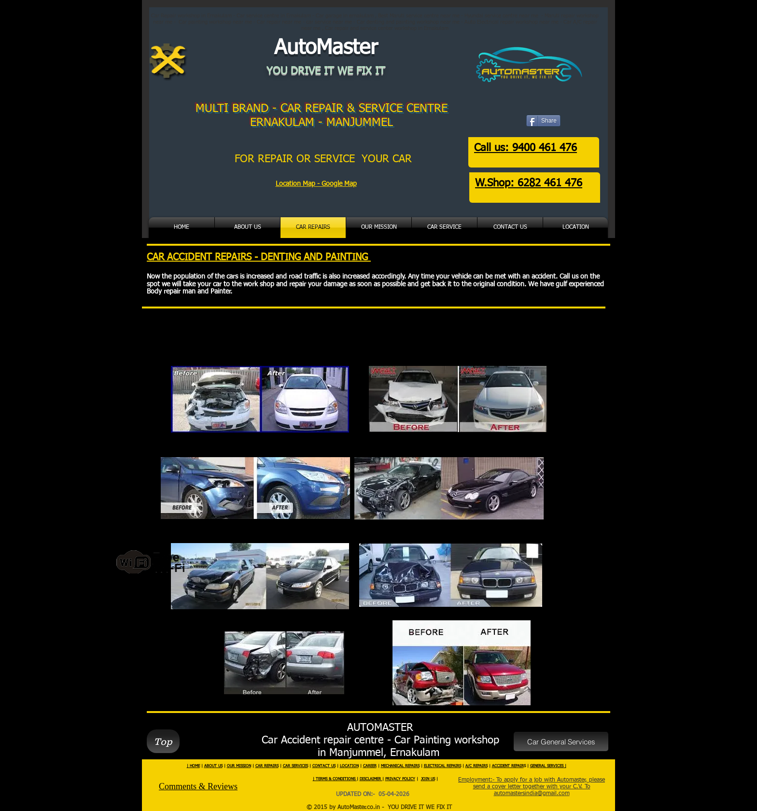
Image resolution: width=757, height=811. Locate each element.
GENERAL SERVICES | (548, 766)
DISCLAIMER (371, 779)
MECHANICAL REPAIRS (400, 766)
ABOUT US (213, 766)
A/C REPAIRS (476, 766)
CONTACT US (324, 766)
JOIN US (428, 779)
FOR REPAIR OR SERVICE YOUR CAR (325, 159)
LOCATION (349, 766)
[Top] (163, 741)
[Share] (543, 120)
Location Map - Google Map (316, 184)
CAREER (370, 766)
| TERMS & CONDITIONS (335, 779)
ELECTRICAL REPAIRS (442, 766)
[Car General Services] (561, 741)
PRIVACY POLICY (400, 779)
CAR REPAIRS (267, 766)
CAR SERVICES (295, 766)
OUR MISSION (239, 766)
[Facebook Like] (549, 127)
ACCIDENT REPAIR (508, 766)
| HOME (193, 766)
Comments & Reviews (198, 786)
